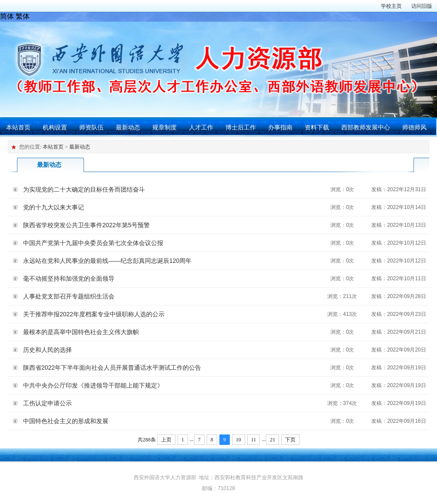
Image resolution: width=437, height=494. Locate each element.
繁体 (23, 16)
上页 (166, 440)
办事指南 (280, 127)
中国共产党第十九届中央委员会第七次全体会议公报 (93, 242)
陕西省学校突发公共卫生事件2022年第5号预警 (86, 225)
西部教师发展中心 (365, 127)
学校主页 (391, 6)
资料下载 (317, 127)
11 (253, 440)
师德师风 (414, 127)
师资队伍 (91, 127)
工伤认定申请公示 (47, 403)
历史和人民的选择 (47, 349)
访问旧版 (421, 6)
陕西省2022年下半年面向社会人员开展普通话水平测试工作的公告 (112, 367)
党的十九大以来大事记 (53, 207)
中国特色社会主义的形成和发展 (65, 421)
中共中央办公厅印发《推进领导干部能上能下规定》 (93, 385)
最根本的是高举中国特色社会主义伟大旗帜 (81, 331)
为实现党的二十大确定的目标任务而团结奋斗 (84, 189)
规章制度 (164, 127)
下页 (290, 440)
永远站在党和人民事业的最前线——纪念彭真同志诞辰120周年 (107, 260)
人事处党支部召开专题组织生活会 (68, 296)
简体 (7, 16)
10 (238, 440)
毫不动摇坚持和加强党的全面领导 (68, 278)
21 (272, 440)
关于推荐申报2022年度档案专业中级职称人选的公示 (94, 314)
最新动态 (128, 127)
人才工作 (201, 127)
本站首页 (18, 127)
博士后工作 (240, 127)
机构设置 (55, 127)
